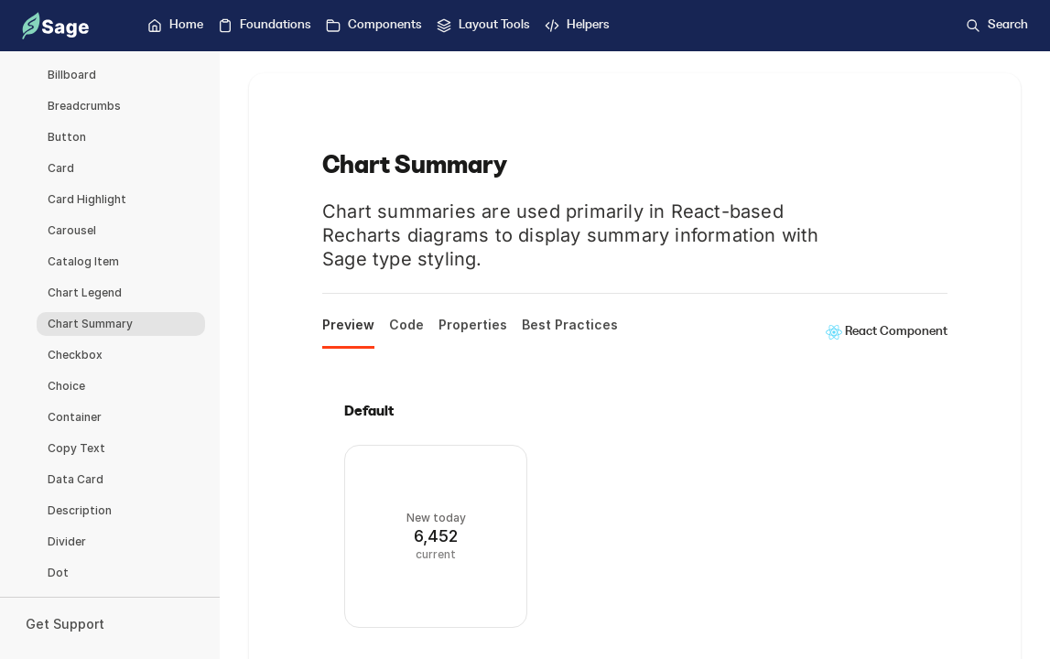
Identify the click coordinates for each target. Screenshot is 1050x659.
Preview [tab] (348, 324)
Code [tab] (406, 324)
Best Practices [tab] (570, 324)
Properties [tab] (472, 324)
